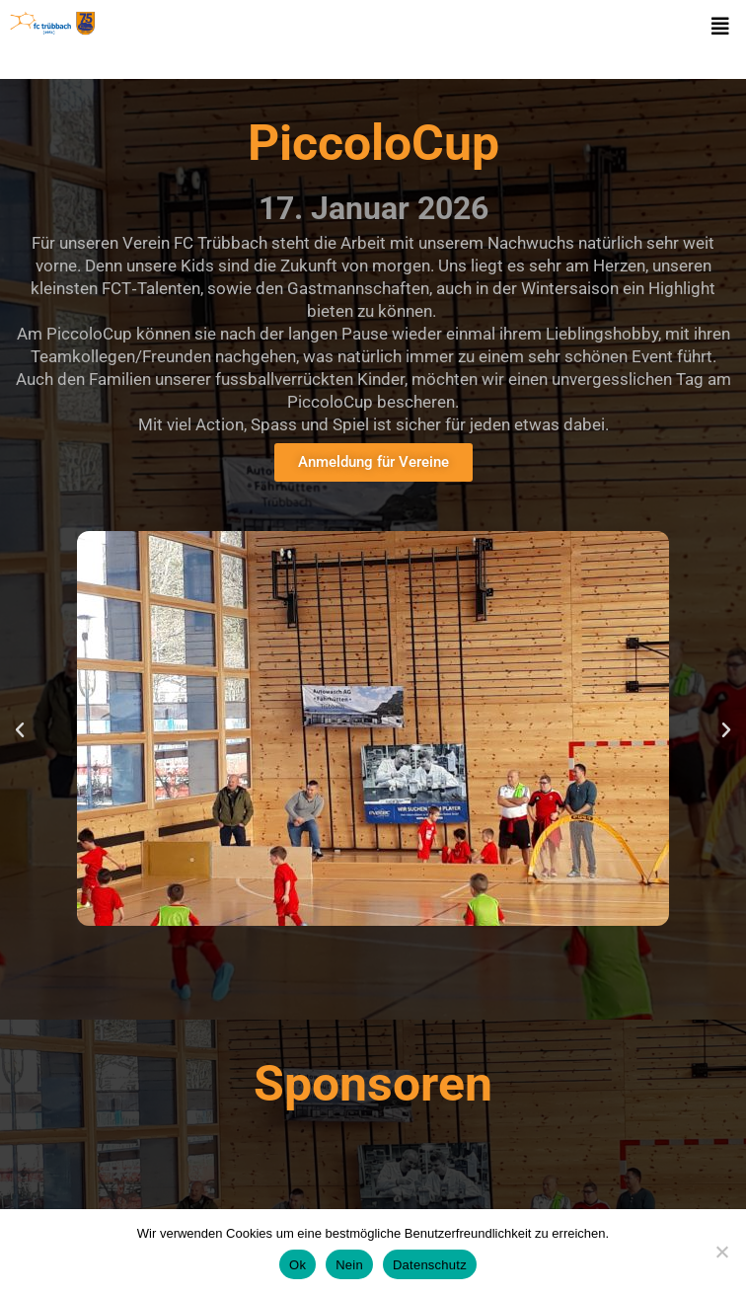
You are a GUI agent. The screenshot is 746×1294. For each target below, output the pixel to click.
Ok (297, 1264)
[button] (720, 26)
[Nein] (721, 1251)
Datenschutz (430, 1264)
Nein (349, 1264)
